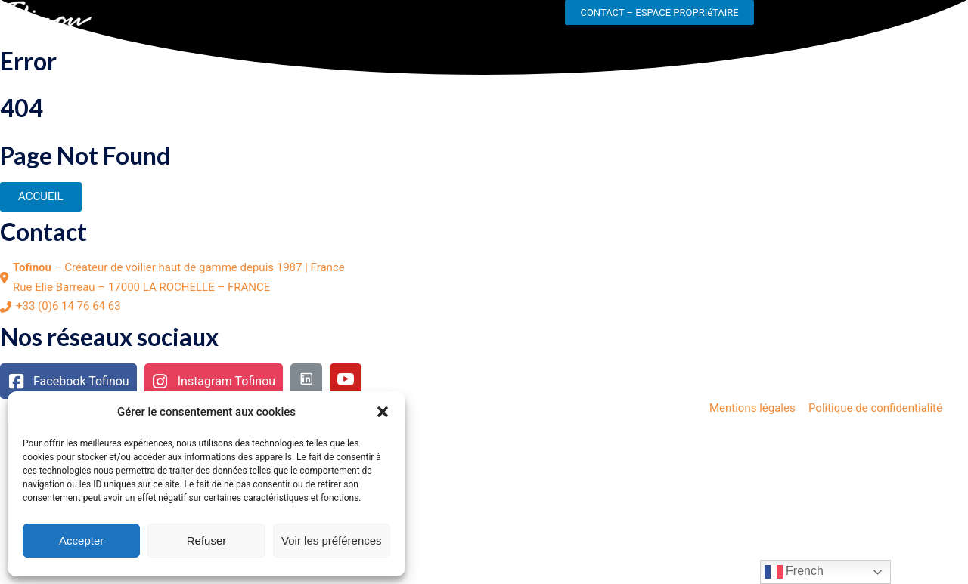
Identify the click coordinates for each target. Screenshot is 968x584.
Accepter (81, 540)
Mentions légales (752, 408)
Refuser (207, 540)
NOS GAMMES (246, 20)
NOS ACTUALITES (358, 20)
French (794, 572)
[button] (382, 411)
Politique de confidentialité (875, 408)
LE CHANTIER (143, 20)
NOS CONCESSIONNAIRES (491, 20)
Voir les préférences (331, 540)
